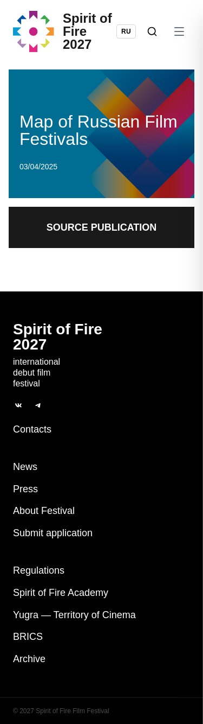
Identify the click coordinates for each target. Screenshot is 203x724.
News (25, 466)
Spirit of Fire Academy (60, 592)
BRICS (28, 636)
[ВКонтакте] (18, 405)
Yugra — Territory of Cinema (74, 614)
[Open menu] (179, 31)
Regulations (38, 570)
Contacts (32, 429)
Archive (29, 658)
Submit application (53, 533)
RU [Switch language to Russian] (126, 31)
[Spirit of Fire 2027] (64, 31)
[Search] (152, 31)
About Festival (44, 510)
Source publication (102, 227)
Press (25, 489)
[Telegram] (37, 405)
